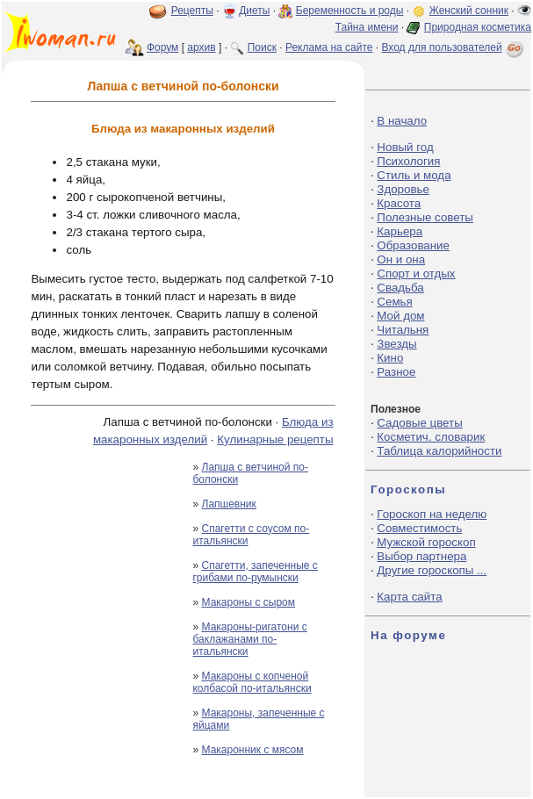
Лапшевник (229, 504)
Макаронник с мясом (253, 750)
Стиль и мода (413, 175)
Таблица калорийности (439, 450)
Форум (162, 47)
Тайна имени (367, 27)
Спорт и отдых (416, 273)
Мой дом (400, 315)
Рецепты (192, 10)
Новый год (405, 147)
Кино (390, 357)
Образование (413, 245)
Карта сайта (409, 596)
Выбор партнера (421, 556)
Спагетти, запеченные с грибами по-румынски (254, 571)
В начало (402, 120)
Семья (394, 301)
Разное (396, 371)
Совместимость (419, 528)
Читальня (403, 329)
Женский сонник (468, 10)
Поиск (262, 47)
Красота (399, 203)
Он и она (401, 259)
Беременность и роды (350, 10)
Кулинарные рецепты (275, 439)
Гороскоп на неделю (431, 514)
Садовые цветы (419, 422)
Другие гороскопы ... (431, 570)
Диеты (254, 10)
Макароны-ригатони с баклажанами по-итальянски (249, 639)
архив (201, 47)
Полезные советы (425, 217)
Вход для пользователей (454, 47)
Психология (408, 161)
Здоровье (403, 189)
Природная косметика (477, 27)
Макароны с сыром (248, 602)
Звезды (396, 343)
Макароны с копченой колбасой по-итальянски (251, 682)
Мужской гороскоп (426, 542)
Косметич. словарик (431, 436)
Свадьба (400, 287)
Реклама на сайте (329, 47)
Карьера (399, 231)
